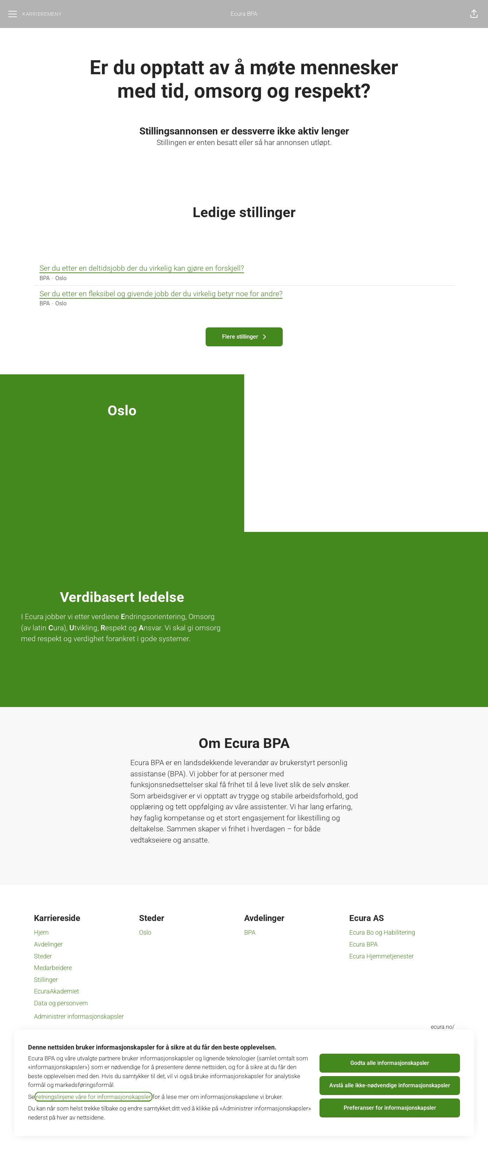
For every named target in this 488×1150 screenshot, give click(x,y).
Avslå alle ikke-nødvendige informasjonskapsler (389, 1085)
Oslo (145, 932)
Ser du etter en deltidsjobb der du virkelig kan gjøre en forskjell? (244, 268)
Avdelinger (48, 944)
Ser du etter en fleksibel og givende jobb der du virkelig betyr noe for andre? (244, 294)
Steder (43, 956)
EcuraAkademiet (56, 991)
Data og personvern (61, 1003)
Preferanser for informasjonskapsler (390, 1107)
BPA (249, 932)
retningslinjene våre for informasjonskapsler (93, 1096)
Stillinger (46, 979)
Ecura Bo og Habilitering (382, 932)
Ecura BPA (244, 13)
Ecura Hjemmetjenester (381, 956)
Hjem (41, 932)
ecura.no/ (442, 1027)
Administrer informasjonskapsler (79, 1016)
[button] (474, 14)
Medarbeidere (53, 967)
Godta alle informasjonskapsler (389, 1063)
